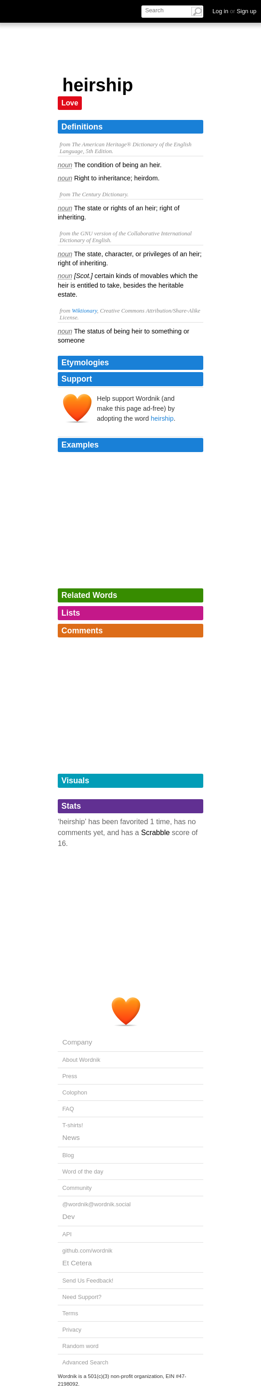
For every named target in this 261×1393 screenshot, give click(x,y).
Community (77, 1187)
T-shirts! (72, 1125)
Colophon (74, 1092)
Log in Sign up (234, 11)
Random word (80, 1346)
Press (69, 1076)
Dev (68, 1216)
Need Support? (81, 1297)
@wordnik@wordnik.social (96, 1204)
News (71, 1137)
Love (69, 103)
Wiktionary (84, 311)
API (67, 1234)
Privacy (71, 1329)
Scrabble (155, 832)
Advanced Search (85, 1362)
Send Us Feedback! (87, 1280)
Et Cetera (77, 1263)
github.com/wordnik (87, 1250)
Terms (70, 1313)
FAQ (68, 1108)
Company (77, 1042)
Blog (68, 1155)
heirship (162, 418)
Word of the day (82, 1171)
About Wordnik (81, 1059)
